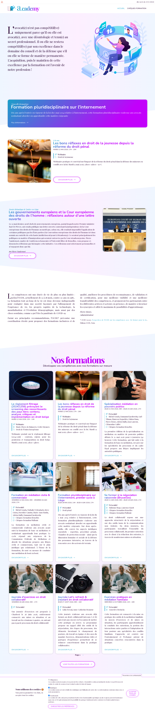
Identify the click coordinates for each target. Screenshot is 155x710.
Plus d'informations (18, 122)
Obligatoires (54, 680)
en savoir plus (65, 180)
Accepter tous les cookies (132, 693)
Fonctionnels (54, 696)
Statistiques (53, 688)
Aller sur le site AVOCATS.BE (145, 2)
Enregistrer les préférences (62, 706)
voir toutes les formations (76, 664)
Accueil (121, 8)
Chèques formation (136, 8)
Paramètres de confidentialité (132, 676)
